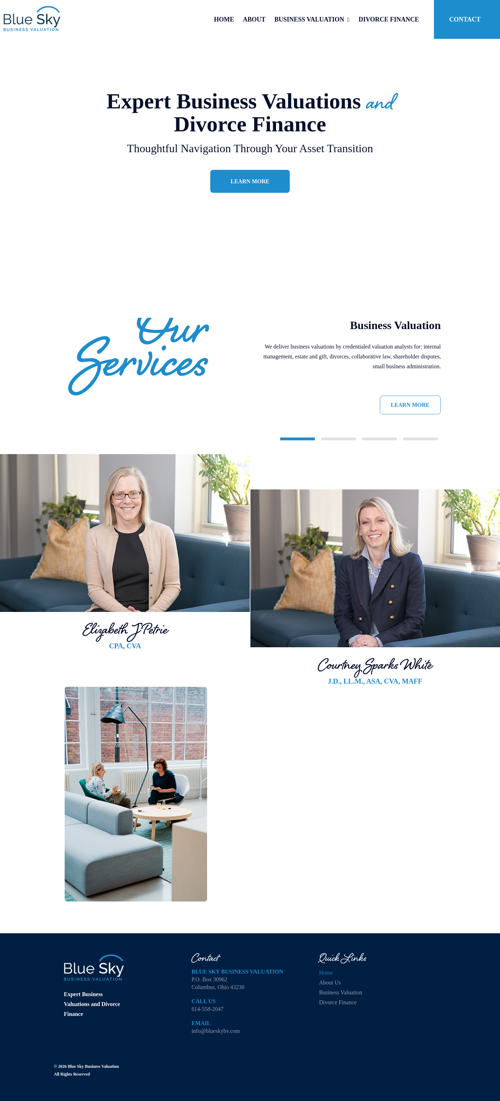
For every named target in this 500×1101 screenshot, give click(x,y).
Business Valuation (340, 992)
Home (326, 973)
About (330, 983)
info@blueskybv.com (216, 1031)
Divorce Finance (338, 1002)
